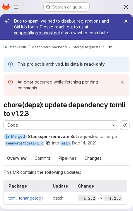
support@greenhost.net (37, 32)
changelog (30, 197)
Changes (93, 158)
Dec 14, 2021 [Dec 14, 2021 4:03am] (84, 142)
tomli (13, 197)
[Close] (125, 21)
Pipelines (67, 158)
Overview (17, 158)
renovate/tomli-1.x (24, 143)
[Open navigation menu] (16, 7)
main (66, 143)
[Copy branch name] (48, 143)
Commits (43, 158)
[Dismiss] (122, 82)
